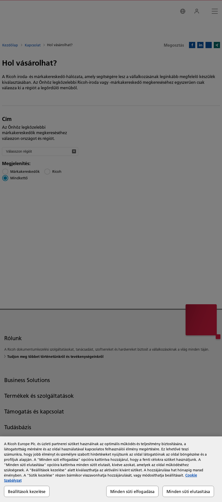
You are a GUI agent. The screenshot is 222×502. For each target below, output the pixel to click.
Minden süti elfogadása (132, 491)
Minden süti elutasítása (188, 491)
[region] (111, 469)
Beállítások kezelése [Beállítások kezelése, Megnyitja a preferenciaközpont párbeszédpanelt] (27, 491)
